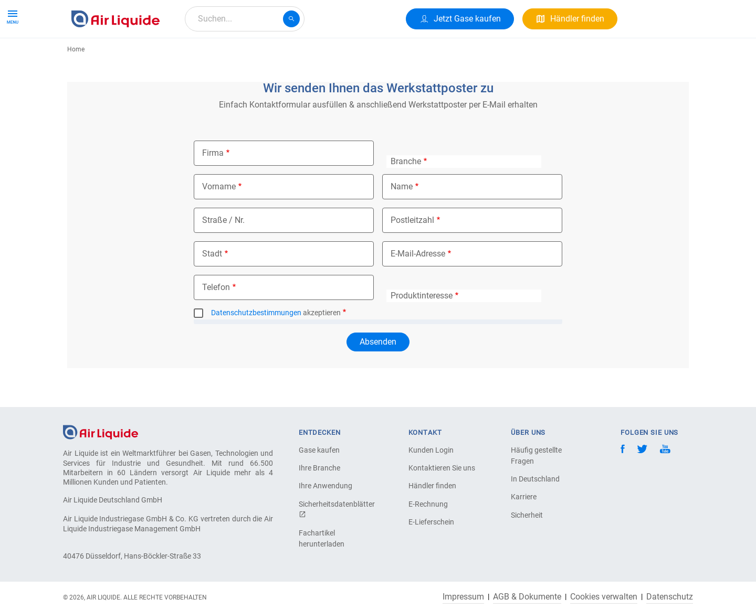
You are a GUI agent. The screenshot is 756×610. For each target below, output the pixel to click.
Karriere (315, 56)
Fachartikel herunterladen (321, 538)
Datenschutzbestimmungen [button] (256, 351)
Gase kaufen (319, 450)
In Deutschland (535, 479)
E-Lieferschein (431, 522)
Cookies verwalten (603, 597)
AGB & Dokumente (527, 597)
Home (76, 87)
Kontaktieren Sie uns (441, 468)
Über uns (267, 56)
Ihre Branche (319, 468)
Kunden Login (431, 450)
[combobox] (244, 18)
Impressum (463, 597)
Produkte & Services (112, 56)
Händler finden (432, 485)
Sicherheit (527, 515)
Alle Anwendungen (200, 56)
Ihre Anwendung (325, 485)
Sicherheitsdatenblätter (335, 509)
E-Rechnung (428, 504)
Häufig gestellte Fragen (536, 455)
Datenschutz (669, 597)
